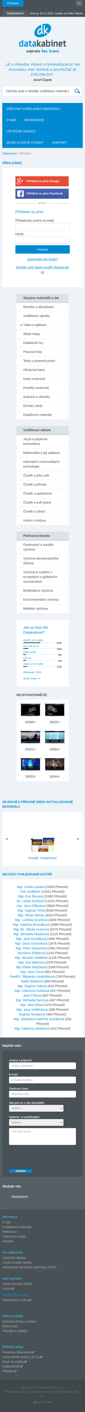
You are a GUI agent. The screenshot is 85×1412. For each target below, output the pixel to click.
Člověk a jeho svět (36, 475)
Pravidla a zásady (14, 1331)
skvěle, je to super (33, 640)
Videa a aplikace (34, 325)
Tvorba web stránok (15, 1391)
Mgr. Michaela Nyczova (32, 1000)
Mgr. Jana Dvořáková (31, 939)
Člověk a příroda (35, 484)
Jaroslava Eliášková (31, 953)
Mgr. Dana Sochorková (31, 943)
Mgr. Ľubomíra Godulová (33, 991)
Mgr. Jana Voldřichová (33, 1009)
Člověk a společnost (37, 493)
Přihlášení (13, 3)
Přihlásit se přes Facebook (45, 193)
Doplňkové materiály (37, 415)
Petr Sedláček (30, 891)
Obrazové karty (34, 370)
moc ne (27, 658)
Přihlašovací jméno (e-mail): (35, 220)
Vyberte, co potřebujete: (24, 1117)
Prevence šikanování (17, 1352)
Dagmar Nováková (32, 1014)
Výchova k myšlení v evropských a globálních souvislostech (40, 576)
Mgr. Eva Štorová (30, 896)
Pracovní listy (32, 352)
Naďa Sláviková (32, 981)
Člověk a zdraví (34, 511)
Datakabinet (9, 153)
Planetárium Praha (15, 1300)
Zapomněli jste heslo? (42, 259)
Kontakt (7, 1241)
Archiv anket (30, 678)
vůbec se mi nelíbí (33, 664)
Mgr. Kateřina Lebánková (33, 1028)
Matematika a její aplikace (41, 453)
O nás (6, 1222)
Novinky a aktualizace (38, 307)
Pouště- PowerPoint (43, 858)
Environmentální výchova (41, 599)
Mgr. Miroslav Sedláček (32, 957)
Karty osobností (34, 379)
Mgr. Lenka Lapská (31, 887)
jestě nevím (29, 652)
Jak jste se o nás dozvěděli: (27, 1102)
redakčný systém (40, 1391)
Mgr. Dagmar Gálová (32, 986)
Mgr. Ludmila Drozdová (32, 920)
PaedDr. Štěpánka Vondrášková (32, 976)
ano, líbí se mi (31, 646)
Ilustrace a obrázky (36, 397)
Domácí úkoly (33, 406)
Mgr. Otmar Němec (32, 915)
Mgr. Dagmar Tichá (32, 910)
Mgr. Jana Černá (32, 972)
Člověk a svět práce (37, 502)
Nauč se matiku (13, 1361)
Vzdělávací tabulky (36, 316)
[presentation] (43, 1156)
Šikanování (10, 1326)
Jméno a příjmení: (20, 1060)
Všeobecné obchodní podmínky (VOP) (29, 1267)
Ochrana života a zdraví (19, 1321)
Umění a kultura (34, 520)
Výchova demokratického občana (41, 561)
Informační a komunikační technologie (41, 464)
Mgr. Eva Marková (31, 962)
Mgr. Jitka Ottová (32, 1005)
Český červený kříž (15, 1284)
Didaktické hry (33, 343)
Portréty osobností (36, 388)
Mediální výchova (35, 608)
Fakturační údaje (14, 1236)
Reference (9, 1232)
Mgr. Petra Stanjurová (31, 948)
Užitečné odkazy (14, 1258)
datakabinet (19, 1196)
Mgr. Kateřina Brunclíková (31, 924)
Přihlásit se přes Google (43, 181)
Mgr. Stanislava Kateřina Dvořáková (39, 1019)
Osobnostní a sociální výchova (38, 547)
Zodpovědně (11, 1366)
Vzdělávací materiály (17, 1227)
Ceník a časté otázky (17, 1262)
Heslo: (19, 234)
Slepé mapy (31, 334)
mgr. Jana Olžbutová (31, 906)
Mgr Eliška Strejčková (31, 967)
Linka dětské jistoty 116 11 (21, 1357)
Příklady (8, 1371)
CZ (79, 3)
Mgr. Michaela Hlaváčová (31, 934)
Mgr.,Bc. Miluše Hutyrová (32, 929)
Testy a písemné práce (39, 361)
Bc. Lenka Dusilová (31, 901)
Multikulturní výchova (38, 590)
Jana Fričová (32, 995)
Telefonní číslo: (19, 1088)
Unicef (6, 1288)
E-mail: (13, 1074)
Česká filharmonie (15, 1294)
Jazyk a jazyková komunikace (35, 441)
